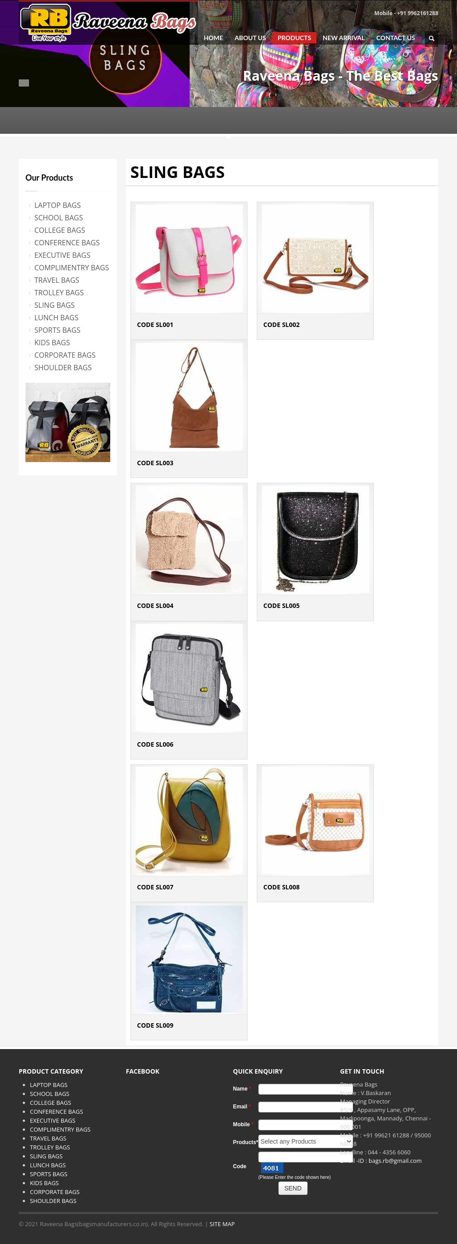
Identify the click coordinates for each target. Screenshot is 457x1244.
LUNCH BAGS (56, 317)
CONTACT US (395, 38)
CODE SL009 (155, 1025)
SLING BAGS (54, 305)
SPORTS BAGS (57, 330)
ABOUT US (250, 38)
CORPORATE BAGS (65, 355)
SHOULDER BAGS (62, 367)
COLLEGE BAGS (59, 230)
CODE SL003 (155, 463)
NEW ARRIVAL (344, 38)
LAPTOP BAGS (57, 205)
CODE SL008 (281, 887)
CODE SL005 (281, 605)
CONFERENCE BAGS (67, 243)
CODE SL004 (155, 605)
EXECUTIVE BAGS (62, 255)
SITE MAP (222, 1224)
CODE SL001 (155, 324)
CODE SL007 (155, 887)
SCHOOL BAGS (58, 218)
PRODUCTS (294, 37)
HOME (213, 38)
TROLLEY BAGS (59, 293)
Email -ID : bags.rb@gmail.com (381, 1161)
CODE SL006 (155, 744)
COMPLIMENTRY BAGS (71, 268)
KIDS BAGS (52, 342)
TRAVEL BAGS (56, 280)
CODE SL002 (281, 324)
